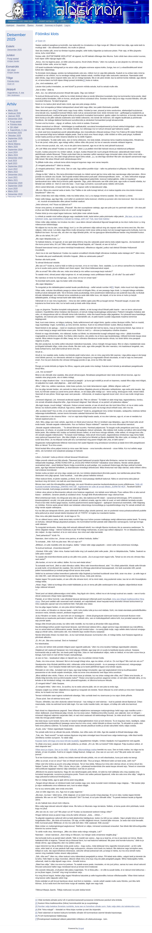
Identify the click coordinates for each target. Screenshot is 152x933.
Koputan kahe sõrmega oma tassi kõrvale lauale (56, 741)
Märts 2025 (13, 147)
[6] (67, 750)
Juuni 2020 (12, 189)
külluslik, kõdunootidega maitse (83, 750)
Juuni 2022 (12, 169)
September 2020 (15, 186)
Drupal (81, 928)
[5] (77, 741)
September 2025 (15, 138)
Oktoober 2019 (14, 197)
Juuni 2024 (12, 152)
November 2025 (15, 133)
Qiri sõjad (11, 70)
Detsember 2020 (15, 183)
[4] (64, 325)
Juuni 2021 (12, 177)
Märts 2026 (13, 110)
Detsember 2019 (15, 194)
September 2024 (15, 150)
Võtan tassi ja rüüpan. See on (50, 750)
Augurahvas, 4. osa (15, 93)
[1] (84, 80)
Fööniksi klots (13, 81)
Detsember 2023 (15, 158)
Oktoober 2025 (14, 136)
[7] (69, 777)
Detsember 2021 (15, 175)
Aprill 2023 (12, 163)
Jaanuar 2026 (14, 116)
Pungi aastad (13, 59)
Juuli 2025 (12, 141)
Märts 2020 (13, 191)
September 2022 (15, 166)
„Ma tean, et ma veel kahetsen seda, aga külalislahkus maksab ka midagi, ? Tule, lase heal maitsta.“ (88, 217)
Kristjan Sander (13, 61)
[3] (112, 287)
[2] (36, 903)
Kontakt (39, 25)
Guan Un (10, 84)
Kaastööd (21, 25)
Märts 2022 (13, 172)
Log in (67, 25)
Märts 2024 (13, 155)
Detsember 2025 (14, 50)
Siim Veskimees (13, 95)
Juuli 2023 (12, 161)
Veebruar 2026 (14, 113)
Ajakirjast (10, 25)
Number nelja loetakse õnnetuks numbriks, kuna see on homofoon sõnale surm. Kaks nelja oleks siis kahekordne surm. (89, 906)
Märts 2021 (13, 180)
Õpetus (30, 25)
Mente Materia (14, 144)
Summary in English (53, 25)
